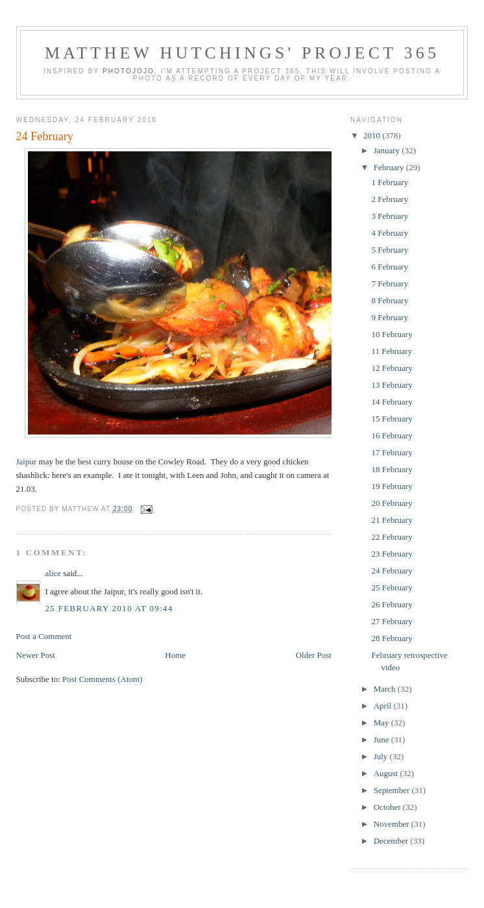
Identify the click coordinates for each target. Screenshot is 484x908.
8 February (389, 300)
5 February (389, 250)
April (384, 706)
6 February (389, 266)
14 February (391, 402)
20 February (391, 503)
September (393, 790)
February (390, 167)
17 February (391, 452)
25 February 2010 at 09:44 (109, 608)
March (386, 689)
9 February (389, 317)
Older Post (314, 655)
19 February (391, 486)
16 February (391, 435)
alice (53, 573)
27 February (391, 621)
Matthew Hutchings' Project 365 (242, 53)
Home (175, 655)
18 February (391, 469)
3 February (389, 216)
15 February (391, 418)
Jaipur (26, 461)
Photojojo (128, 71)
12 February (391, 368)
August (387, 773)
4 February (389, 233)
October (388, 807)
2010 (372, 135)
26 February (391, 604)
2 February (389, 199)
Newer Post (35, 655)
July (382, 756)
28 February (391, 638)
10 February (391, 334)
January (388, 150)
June (382, 739)
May (382, 722)
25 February (391, 587)
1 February (389, 182)
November (392, 824)
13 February (391, 385)
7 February (389, 283)
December (392, 841)
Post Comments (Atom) (102, 679)
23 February (391, 554)
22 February (391, 537)
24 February (44, 136)
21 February (391, 520)
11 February (391, 351)
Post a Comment (44, 636)
